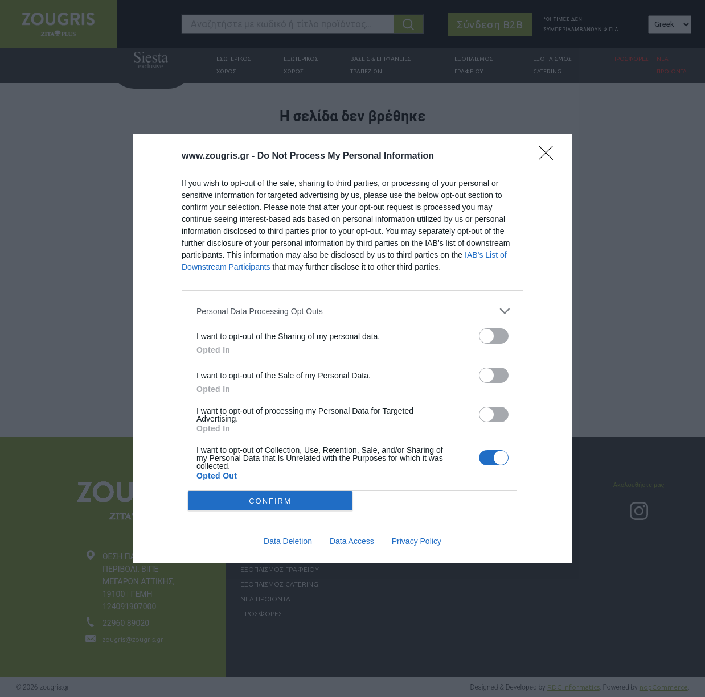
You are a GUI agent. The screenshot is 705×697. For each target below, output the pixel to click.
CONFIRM (270, 500)
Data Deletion (288, 541)
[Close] (549, 156)
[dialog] (352, 348)
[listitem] (352, 311)
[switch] (494, 336)
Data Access (352, 541)
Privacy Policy (416, 541)
